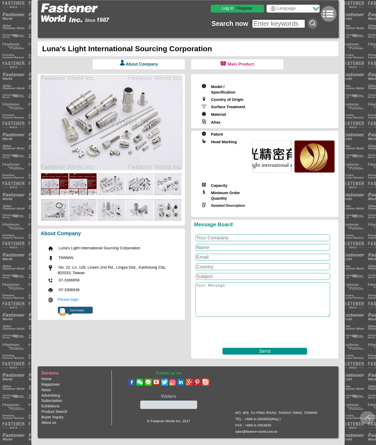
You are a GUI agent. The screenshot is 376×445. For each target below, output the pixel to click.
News (46, 390)
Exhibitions (51, 406)
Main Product (241, 64)
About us (49, 422)
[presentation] (233, 332)
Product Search (54, 411)
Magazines (51, 384)
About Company (142, 64)
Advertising (51, 395)
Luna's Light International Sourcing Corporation (128, 48)
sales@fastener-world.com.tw (256, 432)
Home (46, 379)
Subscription (52, 400)
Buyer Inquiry (53, 417)
